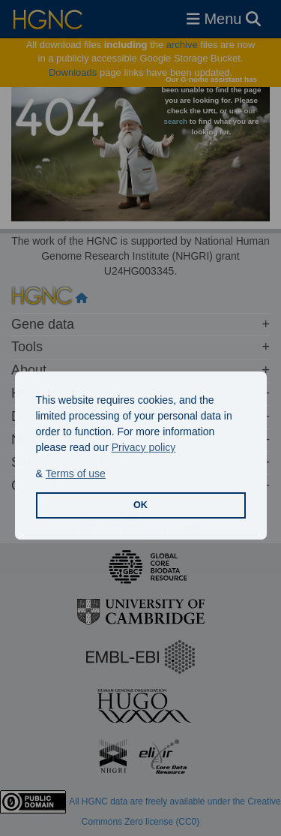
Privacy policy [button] (144, 447)
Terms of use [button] (76, 474)
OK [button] (140, 505)
